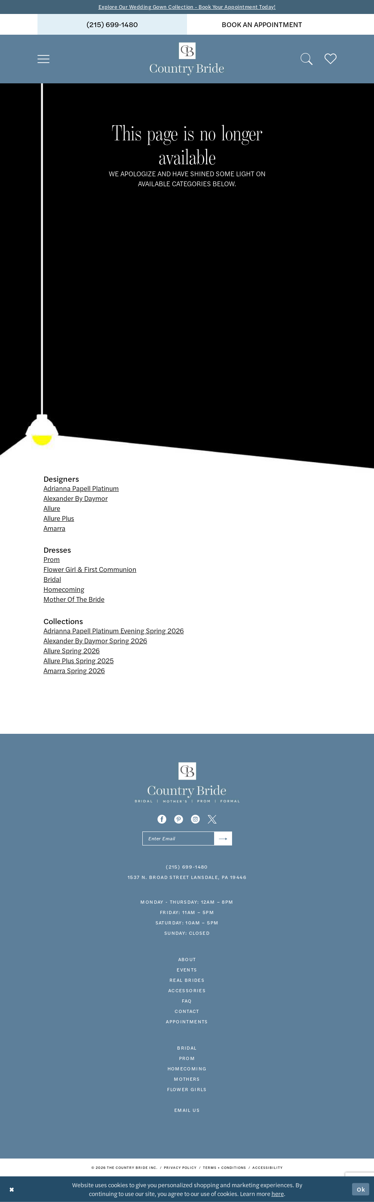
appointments (187, 1021)
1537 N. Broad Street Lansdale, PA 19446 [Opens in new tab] (187, 877)
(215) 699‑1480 (187, 866)
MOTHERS (187, 1078)
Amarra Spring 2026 (74, 670)
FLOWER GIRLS (187, 1089)
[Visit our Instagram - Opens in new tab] (195, 819)
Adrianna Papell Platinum (81, 488)
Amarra (54, 528)
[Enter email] (187, 838)
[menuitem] (112, 24)
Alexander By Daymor (75, 498)
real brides (187, 979)
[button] (43, 59)
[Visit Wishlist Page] (331, 59)
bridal (187, 1047)
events (187, 969)
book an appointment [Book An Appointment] (262, 24)
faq (187, 1000)
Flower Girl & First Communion (89, 569)
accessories (187, 990)
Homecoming (64, 589)
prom (187, 1058)
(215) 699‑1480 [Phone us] (112, 24)
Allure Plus (58, 518)
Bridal (52, 579)
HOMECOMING (187, 1068)
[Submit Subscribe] (223, 838)
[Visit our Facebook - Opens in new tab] (161, 819)
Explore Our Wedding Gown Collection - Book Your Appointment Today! (187, 6)
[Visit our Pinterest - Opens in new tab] (178, 819)
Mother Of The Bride (73, 599)
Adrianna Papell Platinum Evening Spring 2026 (113, 630)
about (187, 959)
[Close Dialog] (12, 1189)
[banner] (187, 59)
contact (187, 1011)
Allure (51, 508)
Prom (51, 559)
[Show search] (307, 59)
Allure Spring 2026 (71, 650)
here (278, 1193)
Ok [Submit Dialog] (361, 1189)
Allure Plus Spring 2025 (78, 660)
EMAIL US (187, 1109)
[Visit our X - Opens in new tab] (212, 819)
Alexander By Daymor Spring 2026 (95, 640)
